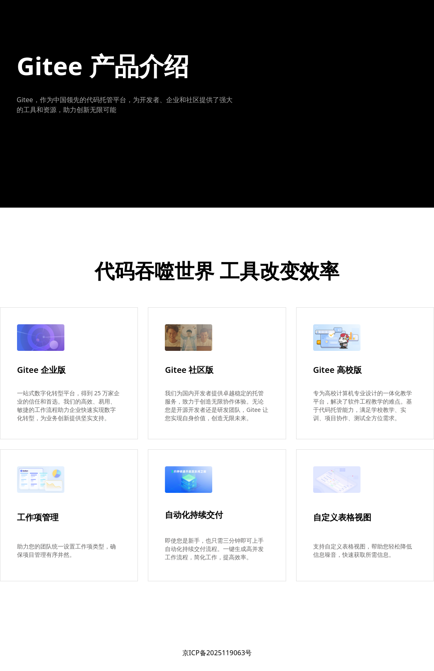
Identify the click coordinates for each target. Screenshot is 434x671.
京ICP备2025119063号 (217, 652)
